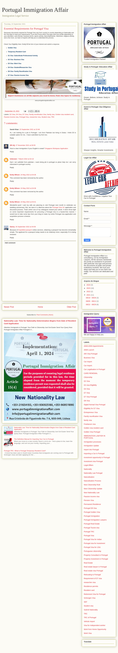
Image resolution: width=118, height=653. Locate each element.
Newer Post (9, 307)
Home (40, 307)
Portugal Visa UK (58, 207)
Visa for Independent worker (94, 625)
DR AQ (12, 145)
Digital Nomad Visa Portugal (94, 405)
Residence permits (91, 586)
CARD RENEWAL (91, 373)
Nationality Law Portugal (93, 473)
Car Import (88, 362)
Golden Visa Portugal (92, 432)
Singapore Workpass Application (56, 148)
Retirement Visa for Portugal (94, 594)
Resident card (89, 590)
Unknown (13, 159)
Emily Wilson (15, 175)
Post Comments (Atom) (45, 315)
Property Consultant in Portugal (96, 555)
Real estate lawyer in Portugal (95, 567)
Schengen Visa (89, 598)
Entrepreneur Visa (91, 412)
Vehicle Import (89, 621)
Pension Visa (89, 500)
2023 (89, 288)
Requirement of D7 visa (93, 578)
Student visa (45, 117)
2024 (89, 285)
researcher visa (35, 117)
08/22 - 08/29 (91, 304)
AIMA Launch (89, 350)
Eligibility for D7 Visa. (92, 408)
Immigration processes (92, 442)
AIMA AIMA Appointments (93, 346)
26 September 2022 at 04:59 (25, 227)
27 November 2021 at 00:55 (25, 145)
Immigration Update (91, 446)
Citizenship (88, 377)
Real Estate (88, 563)
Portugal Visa (24, 117)
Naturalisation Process (92, 481)
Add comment (10, 243)
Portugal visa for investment (94, 543)
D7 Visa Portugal (90, 397)
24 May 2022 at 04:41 (28, 202)
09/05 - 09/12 (91, 301)
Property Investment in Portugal (96, 559)
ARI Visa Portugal (90, 354)
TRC (52, 117)
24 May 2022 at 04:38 (28, 188)
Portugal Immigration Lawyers (95, 520)
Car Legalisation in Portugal (94, 369)
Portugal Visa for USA (92, 547)
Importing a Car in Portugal (94, 453)
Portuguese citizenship (92, 551)
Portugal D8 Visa (90, 508)
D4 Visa (19, 114)
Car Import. (88, 366)
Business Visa (89, 358)
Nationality (88, 469)
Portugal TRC (89, 532)
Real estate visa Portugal (93, 571)
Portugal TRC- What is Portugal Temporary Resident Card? (25, 451)
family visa (51, 114)
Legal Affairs (88, 465)
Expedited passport (25, 230)
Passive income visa (11, 117)
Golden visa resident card (64, 114)
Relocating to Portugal (92, 575)
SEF (85, 602)
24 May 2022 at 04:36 (28, 175)
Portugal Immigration (92, 516)
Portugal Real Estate (92, 524)
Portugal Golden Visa (92, 512)
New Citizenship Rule (92, 485)
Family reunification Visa (37, 114)
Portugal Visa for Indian (93, 539)
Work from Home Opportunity (95, 629)
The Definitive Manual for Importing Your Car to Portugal (34, 439)
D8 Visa (87, 401)
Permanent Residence (92, 504)
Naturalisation (89, 477)
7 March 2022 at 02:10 (26, 159)
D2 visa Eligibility (90, 385)
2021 (89, 295)
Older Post (71, 307)
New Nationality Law (91, 493)
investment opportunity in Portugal (97, 457)
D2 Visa (12, 114)
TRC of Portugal (90, 617)
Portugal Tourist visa (91, 528)
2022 (89, 291)
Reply (12, 138)
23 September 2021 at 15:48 (29, 129)
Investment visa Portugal (93, 461)
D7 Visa (25, 114)
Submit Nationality (91, 610)
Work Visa (88, 633)
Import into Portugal (91, 450)
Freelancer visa (90, 424)
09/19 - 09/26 (91, 298)
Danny (12, 227)
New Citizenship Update (93, 489)
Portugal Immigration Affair (35, 10)
